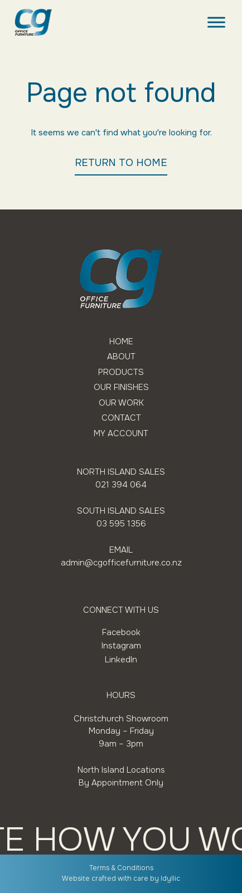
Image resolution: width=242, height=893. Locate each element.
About (121, 357)
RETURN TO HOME (121, 163)
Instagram (121, 645)
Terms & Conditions (121, 867)
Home (121, 341)
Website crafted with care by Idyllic (121, 878)
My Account (121, 433)
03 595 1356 (121, 523)
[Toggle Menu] (216, 22)
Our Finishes (121, 387)
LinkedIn (121, 659)
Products (121, 372)
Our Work (121, 403)
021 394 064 (121, 484)
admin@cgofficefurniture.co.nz (121, 562)
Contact (121, 418)
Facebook (121, 632)
